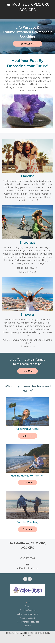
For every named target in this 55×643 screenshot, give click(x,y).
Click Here (27, 435)
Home (27, 602)
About (27, 606)
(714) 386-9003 (27, 558)
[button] (27, 44)
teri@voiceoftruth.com (27, 568)
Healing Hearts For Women (27, 614)
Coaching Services (27, 610)
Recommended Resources (27, 622)
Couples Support (27, 618)
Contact (27, 626)
